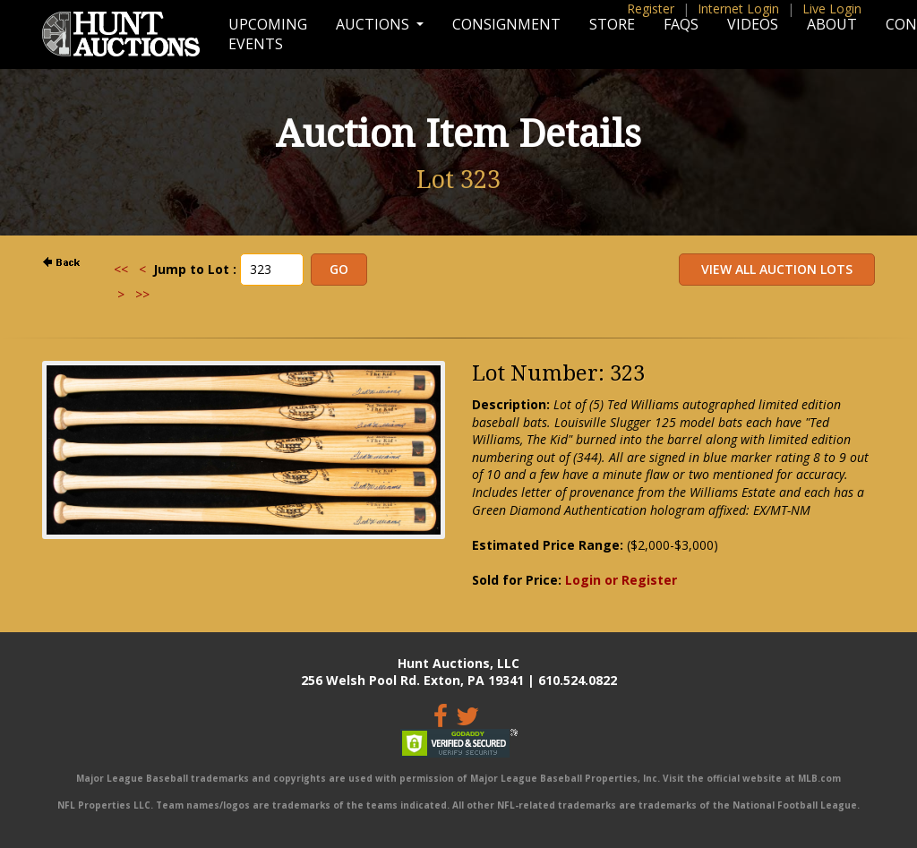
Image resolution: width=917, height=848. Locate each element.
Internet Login (738, 8)
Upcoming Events (267, 34)
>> (142, 294)
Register (650, 8)
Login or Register (621, 579)
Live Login (831, 8)
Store (612, 24)
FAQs (681, 24)
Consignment (506, 24)
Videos (752, 24)
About (832, 24)
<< (121, 269)
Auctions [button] (374, 24)
